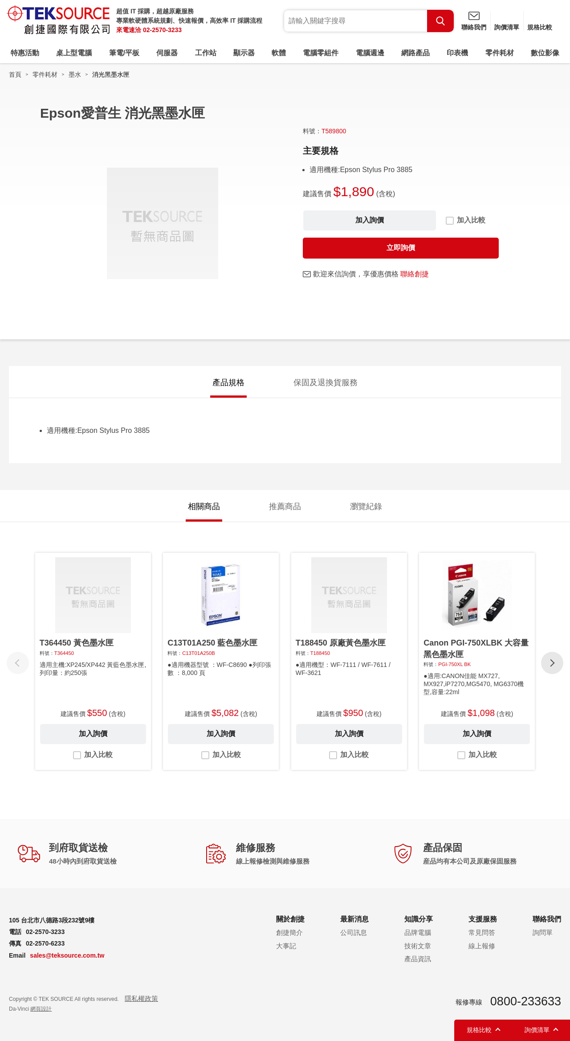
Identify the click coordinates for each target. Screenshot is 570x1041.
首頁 (15, 74)
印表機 (457, 53)
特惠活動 (25, 53)
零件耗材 (499, 53)
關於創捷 (290, 919)
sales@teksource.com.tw (67, 955)
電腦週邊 (370, 53)
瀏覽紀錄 (366, 506)
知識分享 (418, 919)
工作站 (205, 53)
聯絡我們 (473, 27)
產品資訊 (417, 959)
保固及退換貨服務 (325, 382)
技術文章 (417, 946)
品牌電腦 (417, 932)
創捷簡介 (289, 932)
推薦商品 (285, 506)
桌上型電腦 (74, 53)
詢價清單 (506, 27)
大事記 (286, 946)
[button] (552, 663)
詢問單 (543, 932)
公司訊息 (353, 932)
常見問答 (481, 932)
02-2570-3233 (162, 29)
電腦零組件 (320, 53)
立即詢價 (401, 247)
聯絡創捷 (414, 274)
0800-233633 (525, 1001)
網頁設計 (41, 1009)
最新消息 (354, 919)
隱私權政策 (141, 998)
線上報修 (481, 946)
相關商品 (204, 506)
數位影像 (545, 53)
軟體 (279, 53)
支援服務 (482, 919)
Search (440, 21)
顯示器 (244, 53)
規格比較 (539, 27)
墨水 (75, 74)
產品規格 (228, 382)
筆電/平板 (124, 53)
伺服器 (167, 53)
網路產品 (415, 53)
